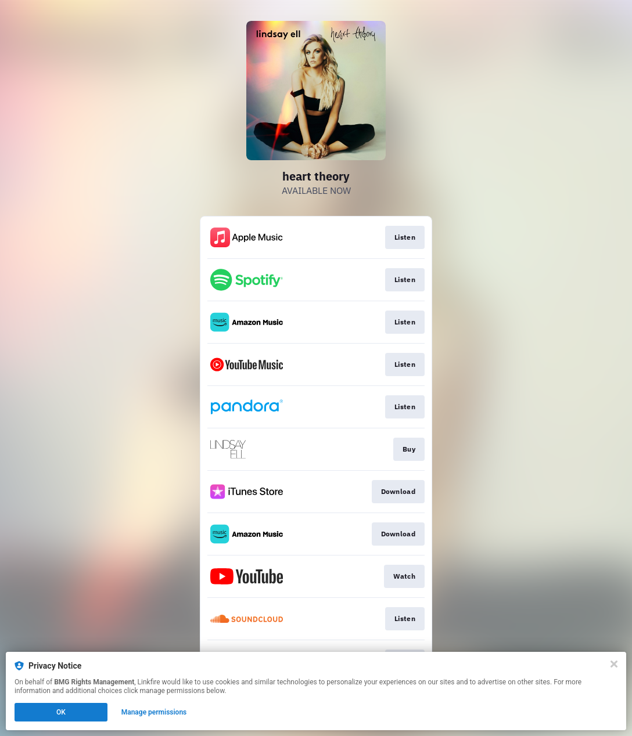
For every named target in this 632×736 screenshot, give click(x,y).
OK (61, 712)
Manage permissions (154, 712)
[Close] (614, 664)
